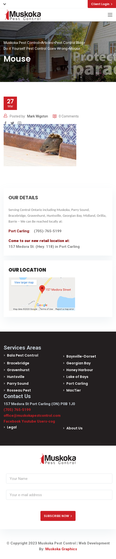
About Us (74, 428)
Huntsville (15, 376)
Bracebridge (18, 363)
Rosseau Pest (19, 390)
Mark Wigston (37, 116)
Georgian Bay (78, 363)
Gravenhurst (18, 369)
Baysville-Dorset (81, 356)
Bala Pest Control (22, 355)
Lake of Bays (77, 376)
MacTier (73, 390)
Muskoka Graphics (61, 549)
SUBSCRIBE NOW (58, 516)
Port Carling (77, 383)
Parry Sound (18, 383)
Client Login (102, 4)
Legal (12, 427)
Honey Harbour (79, 369)
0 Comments (66, 116)
